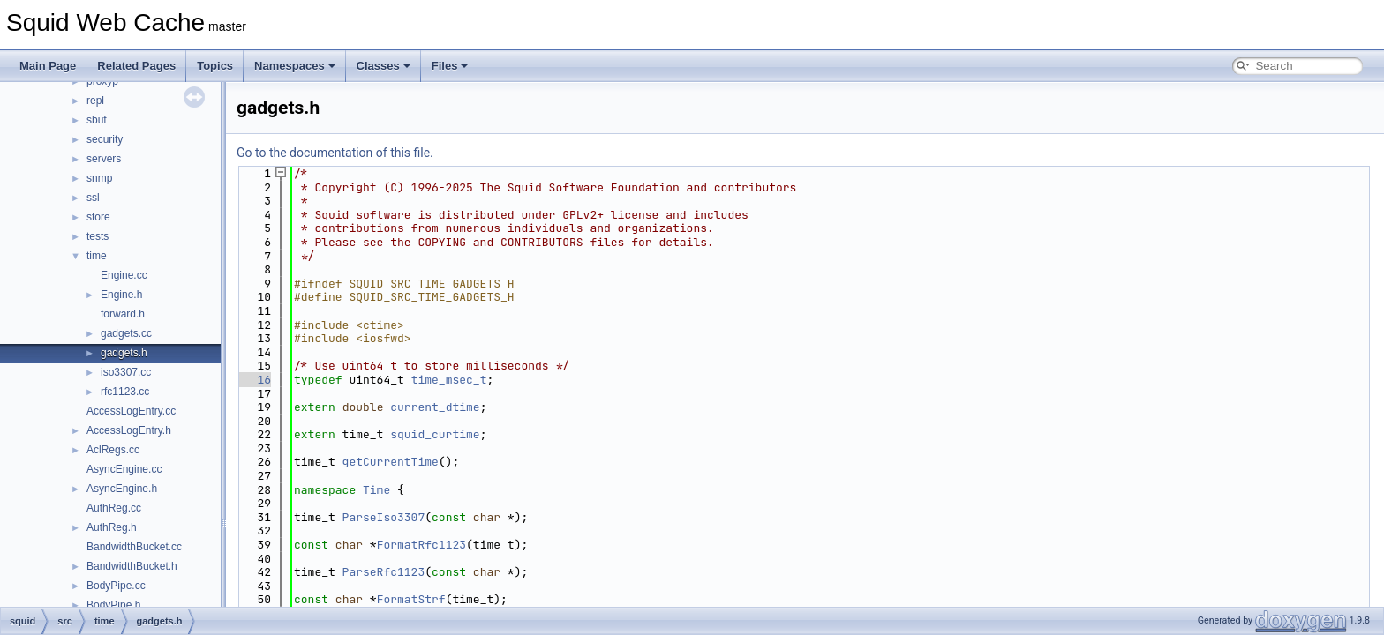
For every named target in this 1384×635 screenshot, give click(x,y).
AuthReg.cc (113, 508)
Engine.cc (124, 275)
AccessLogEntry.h (128, 430)
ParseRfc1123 (383, 571)
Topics (215, 65)
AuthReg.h (111, 527)
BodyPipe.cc (116, 585)
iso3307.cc (126, 372)
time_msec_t (449, 379)
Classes (383, 65)
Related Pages (136, 65)
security (104, 139)
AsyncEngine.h (121, 488)
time (96, 256)
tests (97, 236)
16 (254, 379)
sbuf (96, 120)
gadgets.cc (126, 333)
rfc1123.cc (125, 391)
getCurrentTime (390, 461)
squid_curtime (434, 434)
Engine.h (121, 294)
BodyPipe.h (113, 605)
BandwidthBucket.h (131, 566)
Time (376, 489)
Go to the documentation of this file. (335, 153)
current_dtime (434, 407)
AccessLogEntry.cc (131, 411)
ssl (93, 197)
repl (95, 100)
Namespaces (294, 65)
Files (450, 65)
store (98, 217)
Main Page (47, 65)
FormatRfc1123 (421, 544)
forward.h (123, 314)
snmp (99, 178)
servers (103, 159)
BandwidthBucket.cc (134, 547)
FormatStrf (411, 599)
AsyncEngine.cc (124, 469)
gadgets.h (124, 353)
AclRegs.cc (112, 450)
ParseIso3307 (383, 517)
